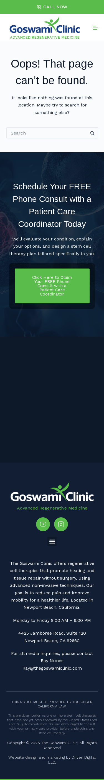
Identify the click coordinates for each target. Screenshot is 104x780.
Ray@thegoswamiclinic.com (52, 668)
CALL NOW (52, 6)
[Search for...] (46, 132)
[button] (52, 541)
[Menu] (95, 27)
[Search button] (92, 132)
